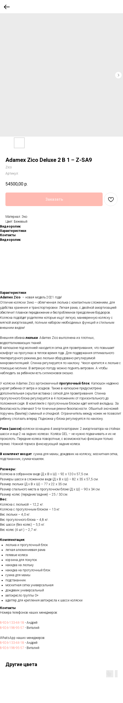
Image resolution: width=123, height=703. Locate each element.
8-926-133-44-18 (12, 623)
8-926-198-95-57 (12, 628)
